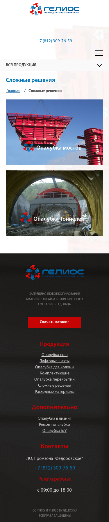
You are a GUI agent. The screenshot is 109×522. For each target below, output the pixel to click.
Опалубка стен (55, 355)
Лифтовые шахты (54, 361)
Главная (13, 91)
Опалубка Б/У (54, 431)
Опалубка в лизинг (54, 418)
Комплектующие (54, 373)
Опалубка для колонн (54, 367)
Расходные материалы (54, 392)
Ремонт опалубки (54, 425)
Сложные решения (54, 385)
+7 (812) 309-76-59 (54, 41)
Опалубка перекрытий (54, 379)
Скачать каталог (54, 322)
